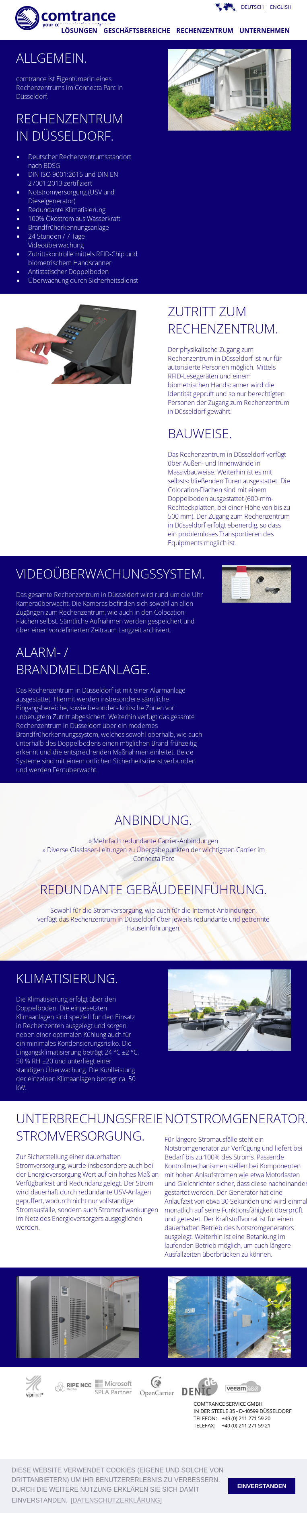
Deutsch (252, 6)
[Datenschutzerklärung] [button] (116, 1500)
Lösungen (79, 30)
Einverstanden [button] (261, 1486)
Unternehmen (264, 30)
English (281, 6)
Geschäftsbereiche (136, 30)
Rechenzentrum (204, 30)
